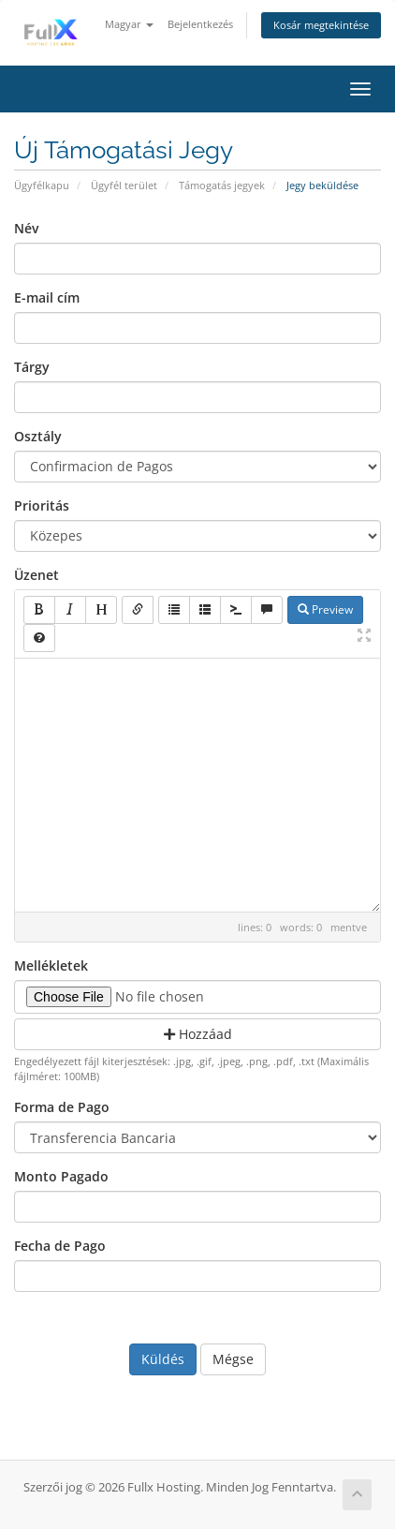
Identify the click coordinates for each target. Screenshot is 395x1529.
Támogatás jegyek (222, 185)
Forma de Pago (62, 1107)
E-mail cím (47, 297)
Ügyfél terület (124, 185)
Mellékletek (51, 965)
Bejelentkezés (200, 24)
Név (26, 228)
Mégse (233, 1359)
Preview (325, 609)
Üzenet (36, 575)
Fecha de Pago (60, 1245)
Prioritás (41, 505)
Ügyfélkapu (41, 185)
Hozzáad (198, 1034)
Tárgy (32, 367)
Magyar (129, 24)
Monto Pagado (61, 1176)
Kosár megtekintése (321, 25)
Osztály (38, 436)
